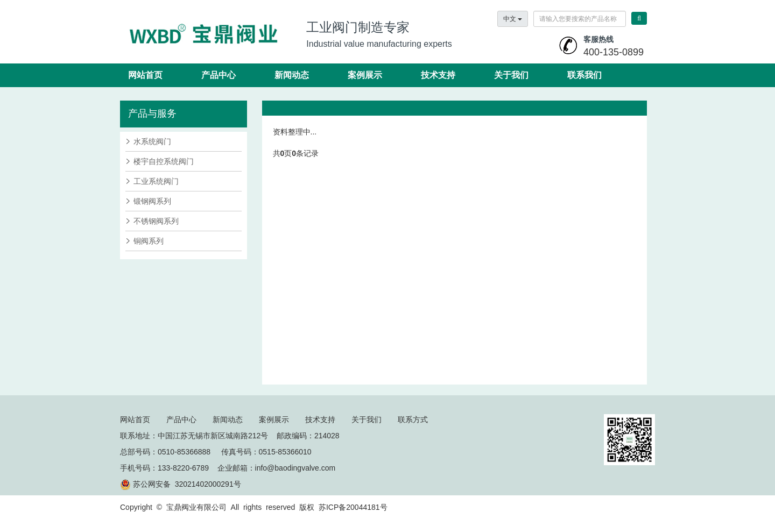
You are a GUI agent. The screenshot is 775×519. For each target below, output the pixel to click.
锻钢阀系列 (152, 201)
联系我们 (584, 75)
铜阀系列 (148, 241)
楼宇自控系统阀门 (163, 161)
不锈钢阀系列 (156, 221)
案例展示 (365, 75)
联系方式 (413, 419)
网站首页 (145, 75)
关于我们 (511, 75)
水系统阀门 (152, 141)
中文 (512, 19)
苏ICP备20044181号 (353, 507)
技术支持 (438, 75)
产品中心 (218, 75)
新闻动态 (291, 75)
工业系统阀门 (156, 181)
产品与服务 (152, 113)
